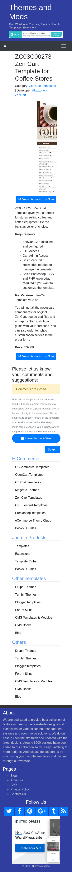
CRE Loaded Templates (31, 505)
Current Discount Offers (36, 438)
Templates (22, 546)
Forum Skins (23, 610)
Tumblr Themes (25, 594)
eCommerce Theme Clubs (33, 520)
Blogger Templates (28, 602)
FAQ (14, 784)
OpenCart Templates (29, 474)
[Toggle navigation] (63, 46)
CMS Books (23, 625)
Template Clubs (25, 561)
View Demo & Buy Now (36, 199)
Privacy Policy (20, 789)
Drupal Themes (25, 587)
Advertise (17, 780)
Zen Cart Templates (42, 85)
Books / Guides (25, 528)
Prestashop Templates (30, 512)
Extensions (22, 553)
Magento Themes (27, 490)
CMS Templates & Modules (33, 617)
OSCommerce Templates (32, 467)
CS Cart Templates (28, 482)
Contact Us (18, 794)
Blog (18, 632)
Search (52, 449)
